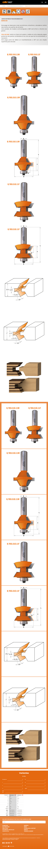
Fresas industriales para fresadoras (15, 6)
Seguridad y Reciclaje (8, 829)
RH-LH (3, 791)
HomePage (5, 825)
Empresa (26, 825)
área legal (5, 828)
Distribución (5, 827)
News (25, 827)
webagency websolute (8, 846)
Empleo (26, 829)
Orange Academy (28, 831)
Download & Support (30, 828)
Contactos (5, 831)
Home (3, 6)
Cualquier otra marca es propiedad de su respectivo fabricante (10, 838)
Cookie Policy (13, 839)
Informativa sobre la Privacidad (6, 839)
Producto (4, 779)
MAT (26, 788)
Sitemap (16, 839)
